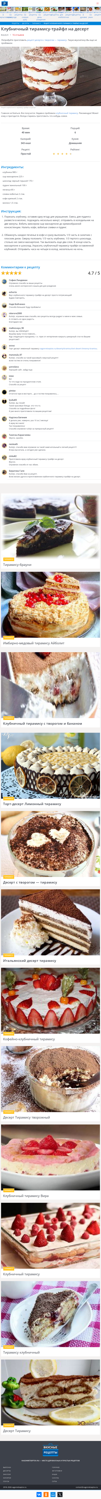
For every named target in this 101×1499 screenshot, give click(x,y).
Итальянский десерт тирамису (29, 960)
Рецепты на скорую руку (26, 16)
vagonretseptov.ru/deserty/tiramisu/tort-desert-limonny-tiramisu (68, 348)
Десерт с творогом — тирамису (30, 882)
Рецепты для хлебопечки (63, 14)
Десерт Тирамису (17, 1431)
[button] (97, 3)
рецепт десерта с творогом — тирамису (47, 40)
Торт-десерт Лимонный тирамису (32, 804)
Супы (54, 1481)
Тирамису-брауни (17, 565)
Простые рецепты (48, 13)
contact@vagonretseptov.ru (87, 1487)
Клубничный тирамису (21, 1274)
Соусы (6, 1481)
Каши (54, 1474)
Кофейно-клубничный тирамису (29, 1039)
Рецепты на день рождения (41, 16)
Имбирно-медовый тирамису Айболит (33, 643)
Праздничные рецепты (57, 13)
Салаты (55, 1478)
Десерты (7, 1471)
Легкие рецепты (69, 13)
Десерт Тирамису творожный (26, 1117)
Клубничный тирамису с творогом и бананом (42, 723)
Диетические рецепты (35, 13)
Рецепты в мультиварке (6, 14)
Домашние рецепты (77, 13)
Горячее (56, 1467)
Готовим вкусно (50, 1450)
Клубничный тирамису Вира (26, 1196)
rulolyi (4, 35)
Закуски (7, 1474)
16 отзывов (18, 34)
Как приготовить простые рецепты (4, 3)
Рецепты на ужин (91, 14)
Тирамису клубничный (21, 1352)
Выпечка (7, 1467)
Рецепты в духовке (84, 14)
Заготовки (57, 1471)
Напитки (7, 1478)
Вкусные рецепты (19, 13)
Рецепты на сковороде (12, 14)
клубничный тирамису (67, 113)
